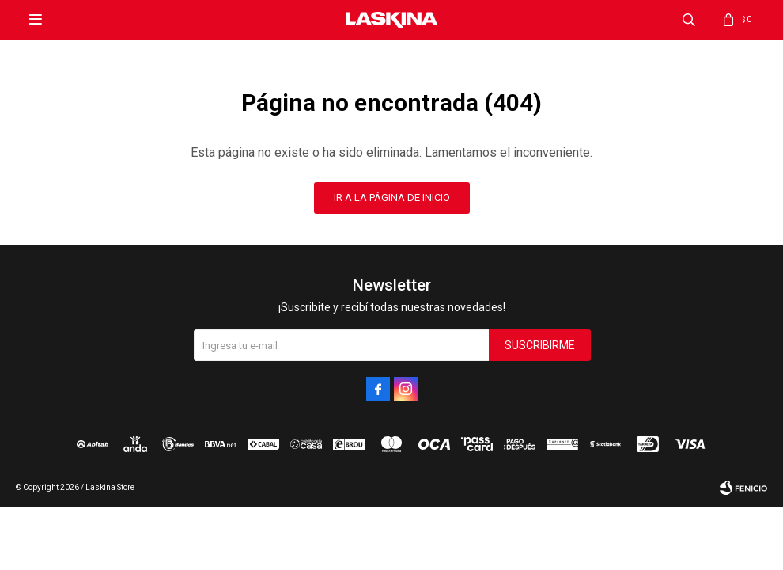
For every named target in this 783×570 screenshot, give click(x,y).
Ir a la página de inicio (392, 197)
